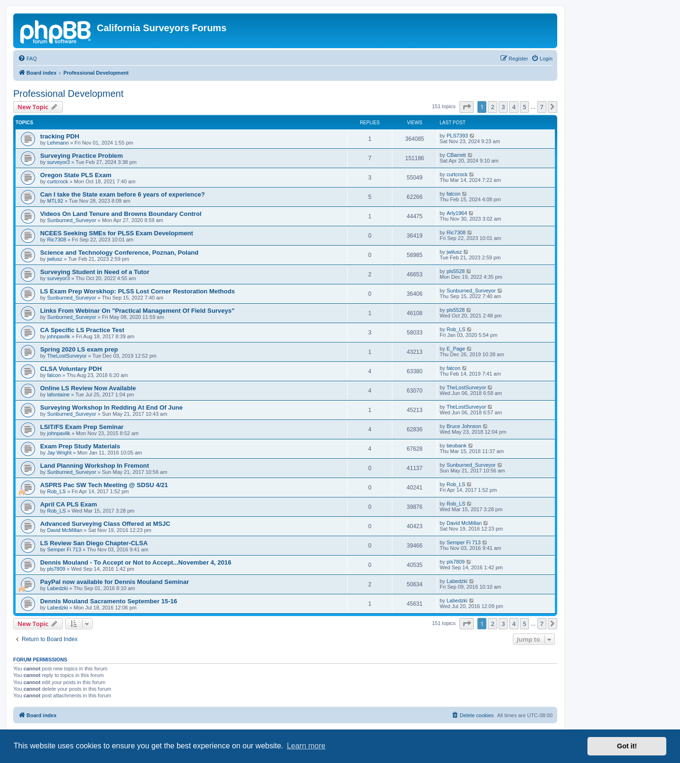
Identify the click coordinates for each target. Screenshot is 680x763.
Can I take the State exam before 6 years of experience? (122, 194)
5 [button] (524, 107)
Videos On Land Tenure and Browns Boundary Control (121, 213)
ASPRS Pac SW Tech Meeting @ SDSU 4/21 (104, 485)
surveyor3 (58, 162)
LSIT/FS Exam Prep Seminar (82, 426)
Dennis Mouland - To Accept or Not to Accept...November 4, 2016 (135, 562)
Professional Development (68, 93)
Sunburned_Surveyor (71, 220)
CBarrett (456, 155)
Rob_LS (456, 329)
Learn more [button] (306, 746)
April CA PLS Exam (68, 504)
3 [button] (503, 107)
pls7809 (56, 569)
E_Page (456, 348)
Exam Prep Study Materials (80, 446)
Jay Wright (59, 452)
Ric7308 (56, 239)
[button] (466, 106)
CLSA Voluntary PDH (71, 368)
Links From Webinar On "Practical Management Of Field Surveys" (137, 310)
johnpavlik (58, 336)
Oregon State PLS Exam (75, 175)
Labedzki (57, 588)
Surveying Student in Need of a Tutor (94, 271)
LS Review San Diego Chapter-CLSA (94, 543)
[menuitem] (27, 58)
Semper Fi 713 (64, 549)
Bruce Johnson (464, 426)
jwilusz (54, 259)
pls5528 (456, 271)
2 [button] (492, 107)
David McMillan (65, 530)
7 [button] (542, 107)
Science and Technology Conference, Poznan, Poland (119, 252)
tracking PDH (59, 136)
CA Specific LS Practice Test (82, 330)
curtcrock (57, 181)
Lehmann (58, 143)
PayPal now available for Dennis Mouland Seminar (114, 581)
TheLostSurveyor (67, 356)
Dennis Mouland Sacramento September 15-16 (108, 601)
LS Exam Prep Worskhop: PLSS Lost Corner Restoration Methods (137, 291)
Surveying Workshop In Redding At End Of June (111, 407)
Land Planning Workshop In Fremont (94, 465)
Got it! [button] (627, 746)
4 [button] (513, 107)
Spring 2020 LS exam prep (79, 349)
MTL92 (55, 201)
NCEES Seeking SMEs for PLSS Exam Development (116, 233)
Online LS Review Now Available (88, 388)
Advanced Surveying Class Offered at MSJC (105, 523)
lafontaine (58, 394)
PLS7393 (457, 135)
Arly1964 (457, 213)
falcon (453, 194)
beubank (457, 445)
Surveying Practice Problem (81, 155)
